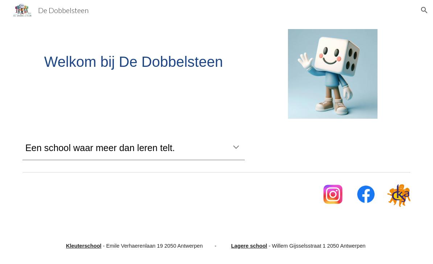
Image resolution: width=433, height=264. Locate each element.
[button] (424, 10)
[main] (133, 61)
